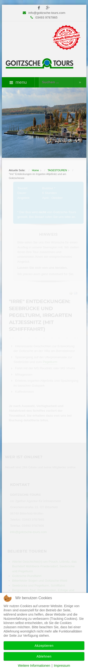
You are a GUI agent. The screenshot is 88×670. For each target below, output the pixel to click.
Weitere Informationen (34, 665)
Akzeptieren (44, 645)
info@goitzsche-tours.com (46, 13)
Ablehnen (44, 656)
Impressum (62, 665)
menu (18, 82)
